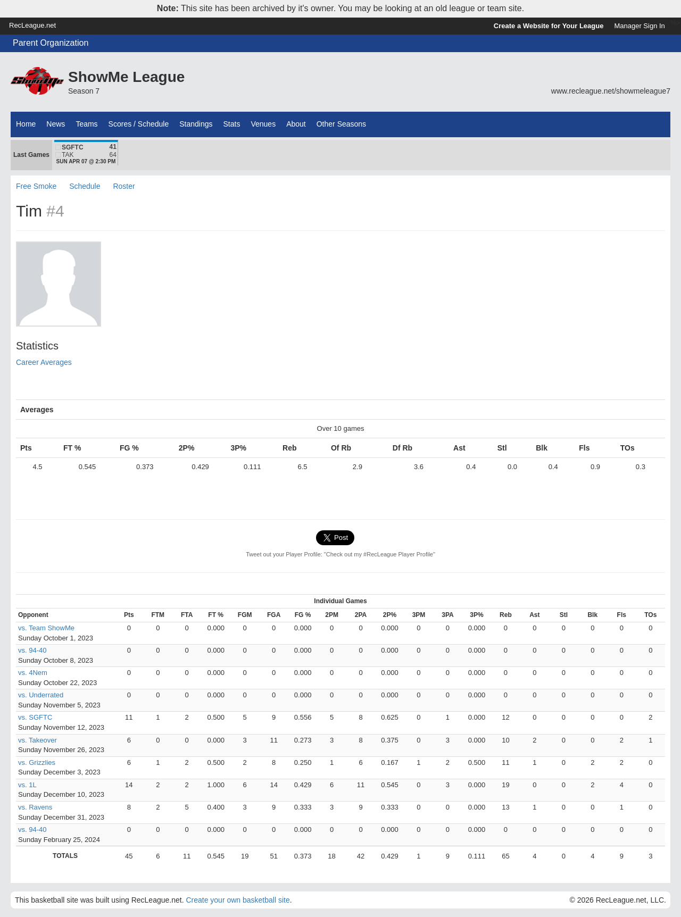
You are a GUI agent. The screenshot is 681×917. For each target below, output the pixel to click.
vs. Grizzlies (36, 762)
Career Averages (44, 362)
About (296, 124)
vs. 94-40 (32, 650)
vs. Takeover (37, 740)
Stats (231, 124)
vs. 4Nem (32, 673)
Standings (195, 124)
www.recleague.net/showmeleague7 (610, 91)
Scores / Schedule (139, 124)
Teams (86, 124)
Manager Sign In (639, 26)
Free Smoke (36, 186)
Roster (124, 186)
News (55, 124)
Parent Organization (50, 42)
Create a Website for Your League (549, 26)
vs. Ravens (35, 807)
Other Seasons (341, 124)
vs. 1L (27, 785)
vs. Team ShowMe (46, 628)
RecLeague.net (32, 25)
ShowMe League (126, 77)
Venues (263, 124)
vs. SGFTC (35, 717)
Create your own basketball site (237, 900)
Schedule (84, 186)
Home (26, 124)
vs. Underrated (40, 695)
